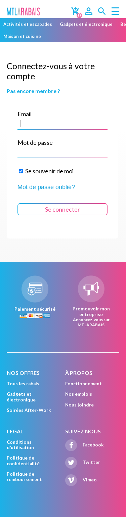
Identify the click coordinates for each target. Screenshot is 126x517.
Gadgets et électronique (86, 24)
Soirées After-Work (29, 410)
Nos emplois (78, 394)
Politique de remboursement (24, 476)
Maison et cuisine (22, 36)
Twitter (82, 462)
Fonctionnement (83, 383)
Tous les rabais (23, 383)
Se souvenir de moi (46, 171)
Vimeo (81, 479)
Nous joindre (79, 404)
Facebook (84, 444)
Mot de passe (35, 142)
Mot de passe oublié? (46, 187)
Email (24, 114)
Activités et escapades (27, 24)
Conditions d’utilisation (20, 444)
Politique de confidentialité (23, 460)
